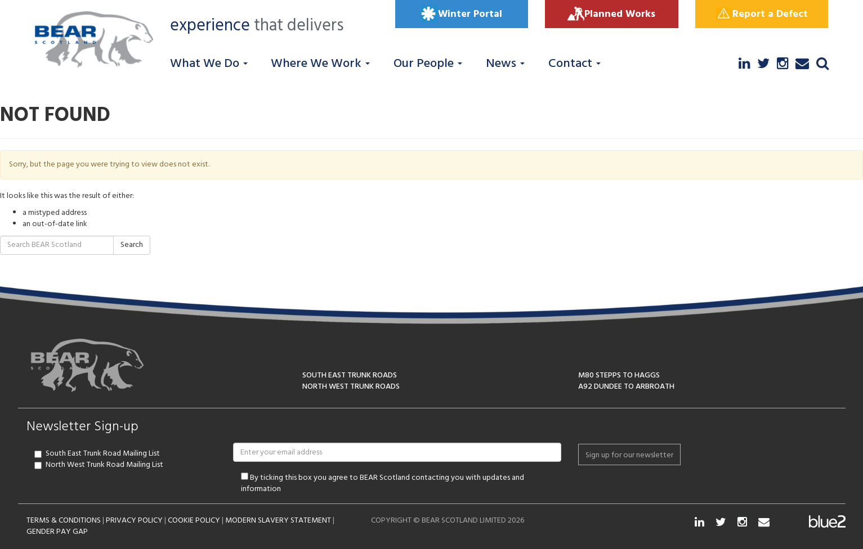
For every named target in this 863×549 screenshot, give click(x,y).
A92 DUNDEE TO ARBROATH (626, 386)
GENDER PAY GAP (57, 531)
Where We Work (320, 64)
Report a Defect (762, 14)
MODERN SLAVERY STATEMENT (278, 520)
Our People (428, 64)
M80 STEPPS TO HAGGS (619, 375)
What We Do (209, 64)
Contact (574, 64)
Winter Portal (461, 14)
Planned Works (611, 14)
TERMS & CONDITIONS (63, 520)
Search (131, 244)
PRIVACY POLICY (134, 520)
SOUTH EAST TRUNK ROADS (349, 375)
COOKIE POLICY (194, 520)
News (505, 64)
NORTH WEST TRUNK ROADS (351, 386)
